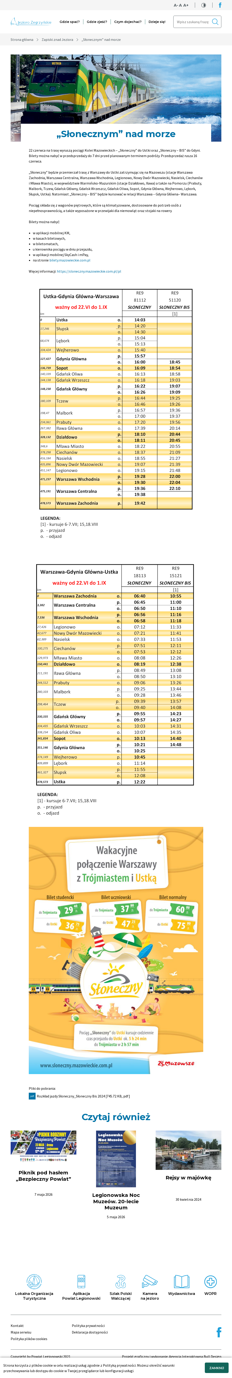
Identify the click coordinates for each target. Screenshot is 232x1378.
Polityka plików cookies (29, 1338)
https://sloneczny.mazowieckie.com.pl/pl (89, 271)
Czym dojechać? (128, 22)
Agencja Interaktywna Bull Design (195, 1356)
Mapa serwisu (21, 1332)
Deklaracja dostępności (90, 1332)
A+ (185, 5)
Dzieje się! (157, 22)
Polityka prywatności (88, 1325)
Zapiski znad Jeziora (57, 39)
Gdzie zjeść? (97, 22)
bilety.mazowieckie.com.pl (69, 260)
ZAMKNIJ (216, 1368)
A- (176, 5)
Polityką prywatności (119, 1365)
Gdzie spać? (70, 22)
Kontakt (17, 1325)
